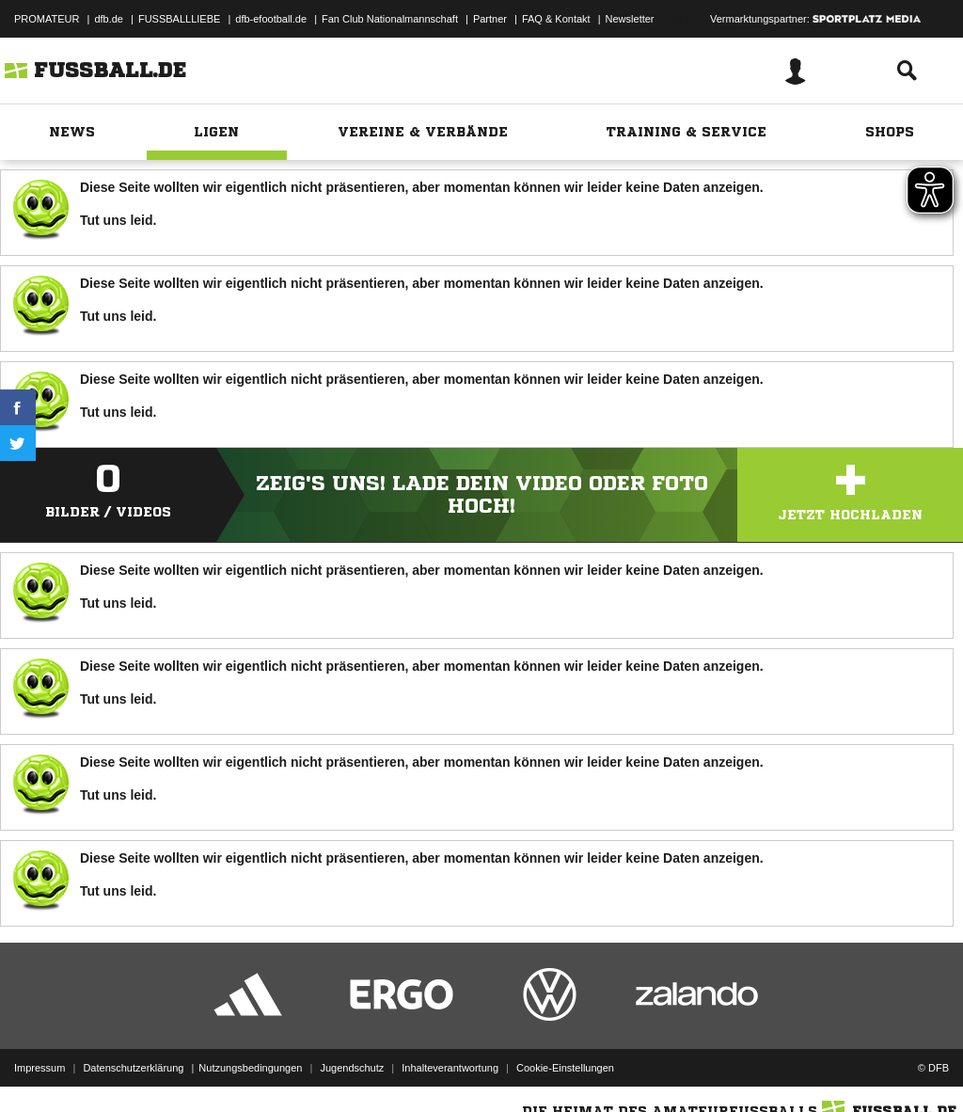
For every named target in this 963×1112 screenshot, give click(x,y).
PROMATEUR (46, 18)
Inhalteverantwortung (450, 1067)
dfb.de (108, 18)
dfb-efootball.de (271, 18)
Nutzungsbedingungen (250, 1067)
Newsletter (630, 18)
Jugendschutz (352, 1067)
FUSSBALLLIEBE (179, 18)
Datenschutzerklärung (133, 1067)
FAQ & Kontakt (556, 18)
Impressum (39, 1067)
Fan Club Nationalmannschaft (390, 18)
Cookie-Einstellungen (565, 1067)
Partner (490, 18)
